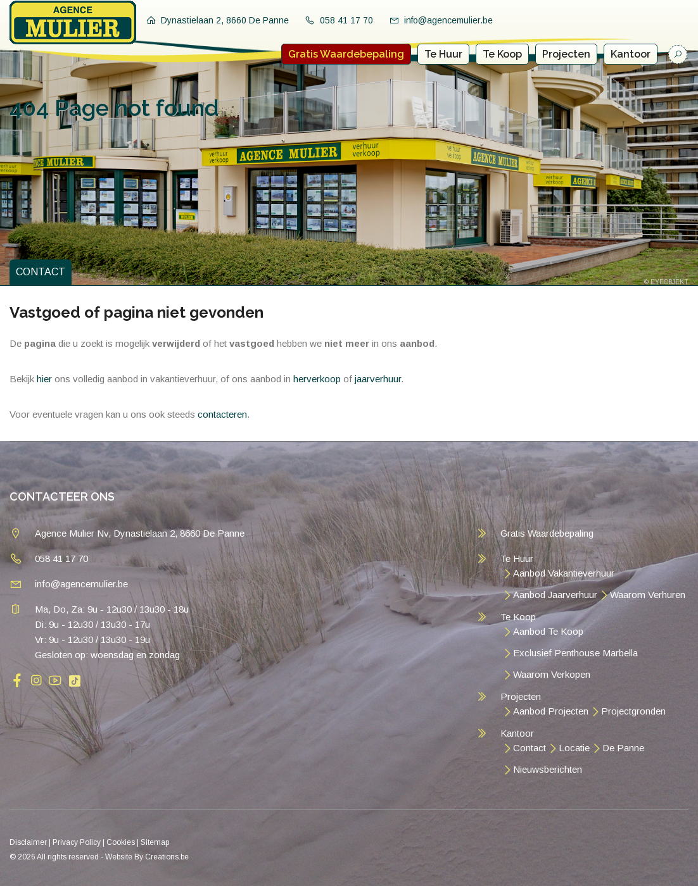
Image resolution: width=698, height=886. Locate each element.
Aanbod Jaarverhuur (555, 594)
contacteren (222, 414)
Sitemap (155, 841)
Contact (529, 747)
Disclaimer (28, 841)
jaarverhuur (378, 378)
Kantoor (630, 54)
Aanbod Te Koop (548, 631)
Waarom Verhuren (647, 594)
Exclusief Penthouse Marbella (575, 652)
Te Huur (443, 54)
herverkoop (317, 378)
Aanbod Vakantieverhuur (563, 573)
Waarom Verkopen (551, 674)
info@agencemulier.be (448, 20)
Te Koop (502, 54)
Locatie (574, 747)
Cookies (120, 841)
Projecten (566, 54)
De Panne (623, 747)
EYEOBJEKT (669, 281)
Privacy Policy (77, 841)
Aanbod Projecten (550, 711)
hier (44, 378)
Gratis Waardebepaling (346, 54)
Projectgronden (633, 711)
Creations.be (167, 854)
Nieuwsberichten (547, 769)
